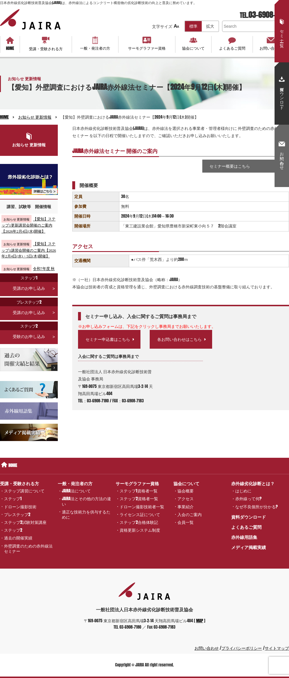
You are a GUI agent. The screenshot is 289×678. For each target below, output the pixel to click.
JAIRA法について (76, 491)
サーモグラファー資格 (146, 43)
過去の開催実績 (18, 538)
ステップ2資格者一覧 (139, 499)
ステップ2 (13, 530)
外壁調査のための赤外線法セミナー (28, 548)
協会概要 (185, 491)
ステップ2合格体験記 (139, 522)
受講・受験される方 (45, 43)
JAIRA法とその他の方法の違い (86, 501)
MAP (199, 621)
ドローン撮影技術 (20, 506)
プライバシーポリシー (241, 648)
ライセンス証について (140, 514)
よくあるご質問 (232, 43)
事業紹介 (185, 506)
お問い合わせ (271, 43)
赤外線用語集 (244, 537)
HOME (10, 44)
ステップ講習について (24, 491)
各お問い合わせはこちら (179, 339)
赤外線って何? (248, 499)
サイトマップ (277, 648)
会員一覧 (185, 522)
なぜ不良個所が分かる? (256, 506)
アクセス (185, 499)
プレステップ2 (17, 514)
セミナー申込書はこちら (108, 339)
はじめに (243, 491)
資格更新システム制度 (140, 530)
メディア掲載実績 (248, 547)
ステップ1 (13, 499)
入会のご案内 (189, 514)
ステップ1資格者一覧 (139, 491)
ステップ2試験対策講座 (25, 522)
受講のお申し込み (29, 282)
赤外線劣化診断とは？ (253, 483)
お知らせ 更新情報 (34, 117)
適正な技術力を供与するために (86, 514)
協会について (193, 43)
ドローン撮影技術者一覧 (142, 506)
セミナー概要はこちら (230, 166)
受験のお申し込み (29, 330)
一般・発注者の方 (95, 43)
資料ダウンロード (248, 516)
